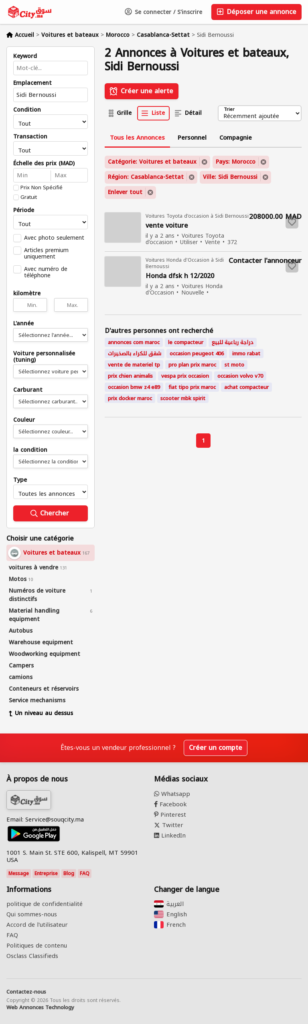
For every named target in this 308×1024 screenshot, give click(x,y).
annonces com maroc (134, 342)
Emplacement (32, 83)
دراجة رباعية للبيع (232, 342)
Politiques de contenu (36, 945)
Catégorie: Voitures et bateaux (152, 161)
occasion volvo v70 (240, 376)
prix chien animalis (130, 376)
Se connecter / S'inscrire (163, 12)
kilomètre (27, 294)
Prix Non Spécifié (41, 187)
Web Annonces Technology (40, 1007)
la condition (30, 450)
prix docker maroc (130, 398)
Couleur (24, 420)
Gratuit (28, 197)
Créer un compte (215, 747)
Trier (229, 109)
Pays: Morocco (235, 161)
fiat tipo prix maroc (192, 387)
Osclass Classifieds (32, 956)
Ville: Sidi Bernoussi (230, 177)
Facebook (170, 804)
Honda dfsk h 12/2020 (180, 276)
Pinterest (170, 814)
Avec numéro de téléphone (45, 272)
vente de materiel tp (134, 364)
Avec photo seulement (54, 237)
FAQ (84, 873)
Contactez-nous (26, 992)
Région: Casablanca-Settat (146, 177)
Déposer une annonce (256, 12)
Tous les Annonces (137, 137)
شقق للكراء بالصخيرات (134, 353)
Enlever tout (125, 192)
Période (23, 210)
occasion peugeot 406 (197, 353)
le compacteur (185, 342)
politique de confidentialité (44, 904)
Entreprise (46, 873)
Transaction (30, 137)
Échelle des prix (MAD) (44, 163)
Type (20, 480)
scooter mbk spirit (182, 398)
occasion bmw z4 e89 (134, 387)
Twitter (168, 825)
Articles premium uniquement (46, 253)
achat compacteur (246, 387)
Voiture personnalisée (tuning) (44, 357)
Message (18, 873)
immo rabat (246, 353)
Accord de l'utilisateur (37, 924)
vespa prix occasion (185, 376)
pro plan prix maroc (192, 364)
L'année (23, 324)
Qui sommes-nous (31, 914)
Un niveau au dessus (41, 713)
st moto (234, 364)
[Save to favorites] (292, 222)
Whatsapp (172, 794)
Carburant (28, 390)
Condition (27, 110)
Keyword (25, 56)
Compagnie (235, 137)
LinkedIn (170, 835)
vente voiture (167, 226)
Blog (68, 873)
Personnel (192, 137)
